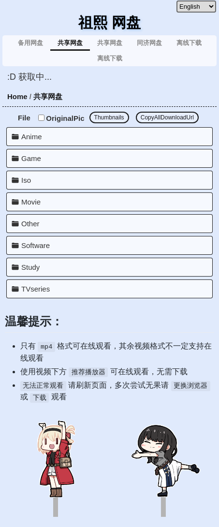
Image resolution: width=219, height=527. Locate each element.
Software (35, 245)
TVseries (35, 289)
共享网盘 (70, 42)
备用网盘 (30, 42)
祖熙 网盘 (109, 22)
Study (30, 267)
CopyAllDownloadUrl (167, 117)
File (24, 118)
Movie (31, 202)
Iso (26, 180)
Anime (31, 136)
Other (30, 224)
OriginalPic (61, 118)
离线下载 (189, 42)
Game (31, 158)
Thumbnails (109, 117)
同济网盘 (149, 42)
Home (17, 96)
